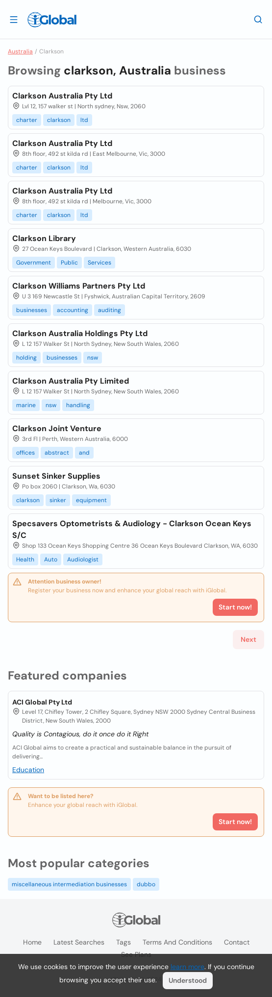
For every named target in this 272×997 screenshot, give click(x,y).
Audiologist (83, 559)
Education (28, 769)
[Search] (258, 19)
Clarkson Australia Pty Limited (70, 381)
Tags (123, 942)
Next (248, 639)
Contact (236, 942)
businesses (31, 310)
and (84, 453)
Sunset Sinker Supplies (56, 476)
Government (33, 263)
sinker (57, 500)
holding (26, 358)
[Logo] (51, 19)
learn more (187, 966)
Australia (20, 51)
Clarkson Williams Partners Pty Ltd (78, 286)
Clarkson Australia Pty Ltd (62, 96)
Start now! (235, 821)
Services (99, 263)
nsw (92, 358)
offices (25, 453)
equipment (91, 500)
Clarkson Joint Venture (56, 428)
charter (26, 120)
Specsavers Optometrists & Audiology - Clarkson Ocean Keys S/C (131, 529)
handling (78, 405)
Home (32, 942)
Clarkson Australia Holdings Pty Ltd (80, 333)
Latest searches (78, 942)
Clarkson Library (44, 238)
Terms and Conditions (177, 942)
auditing (109, 310)
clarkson (59, 120)
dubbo (146, 884)
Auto (50, 559)
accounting (72, 310)
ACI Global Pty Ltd (42, 702)
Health (25, 559)
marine (26, 405)
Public (69, 263)
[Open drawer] (14, 19)
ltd (84, 120)
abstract (57, 453)
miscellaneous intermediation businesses (69, 884)
